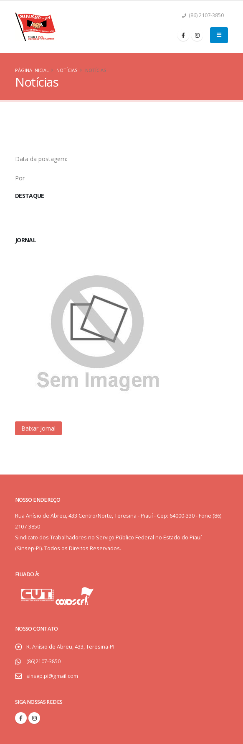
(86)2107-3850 (43, 661)
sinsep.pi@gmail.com (52, 676)
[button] (38, 428)
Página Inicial (32, 70)
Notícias (67, 70)
